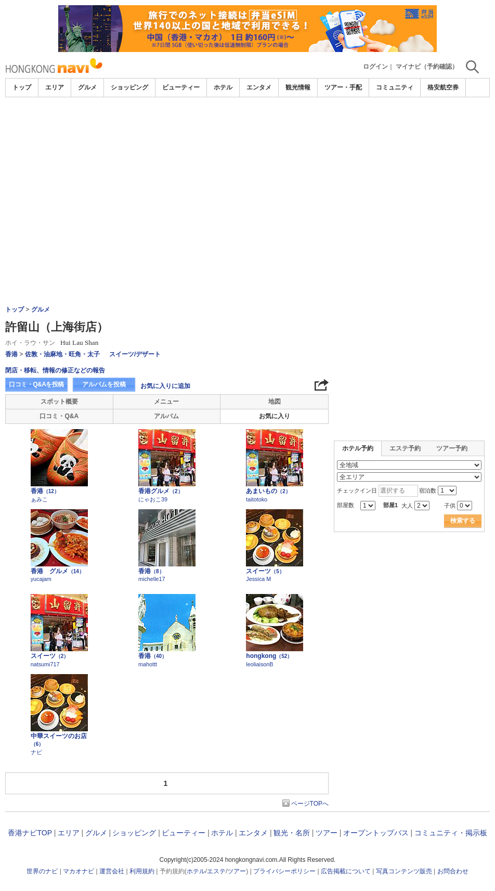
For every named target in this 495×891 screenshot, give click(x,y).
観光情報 (297, 87)
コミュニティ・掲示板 (450, 833)
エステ (216, 871)
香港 (11, 354)
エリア (54, 87)
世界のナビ (42, 871)
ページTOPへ (310, 803)
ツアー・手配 (343, 87)
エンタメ (258, 87)
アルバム (166, 416)
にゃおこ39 (152, 499)
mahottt (147, 664)
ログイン (375, 66)
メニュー (166, 401)
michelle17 (151, 579)
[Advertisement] (247, 175)
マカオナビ (78, 871)
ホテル (223, 87)
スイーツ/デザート (135, 354)
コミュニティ (394, 87)
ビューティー (181, 87)
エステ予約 (405, 448)
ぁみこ (39, 499)
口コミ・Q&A (59, 416)
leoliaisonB (259, 664)
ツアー (326, 833)
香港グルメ (160, 491)
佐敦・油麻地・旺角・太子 (62, 354)
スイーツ (265, 571)
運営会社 (111, 871)
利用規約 (141, 871)
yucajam (41, 579)
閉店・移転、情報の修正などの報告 (55, 370)
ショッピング (129, 87)
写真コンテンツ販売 (404, 871)
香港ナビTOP (29, 833)
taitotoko (256, 499)
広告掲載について (346, 871)
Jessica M (258, 579)
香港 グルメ (57, 571)
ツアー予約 (451, 448)
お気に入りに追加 (165, 386)
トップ (21, 87)
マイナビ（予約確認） (427, 66)
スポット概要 (59, 401)
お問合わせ (452, 871)
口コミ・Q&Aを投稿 (36, 384)
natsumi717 (45, 664)
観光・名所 (291, 833)
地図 (274, 401)
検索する (462, 520)
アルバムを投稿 (104, 384)
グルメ (87, 87)
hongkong (269, 656)
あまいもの (268, 491)
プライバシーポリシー (284, 871)
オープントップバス (376, 833)
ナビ (36, 752)
